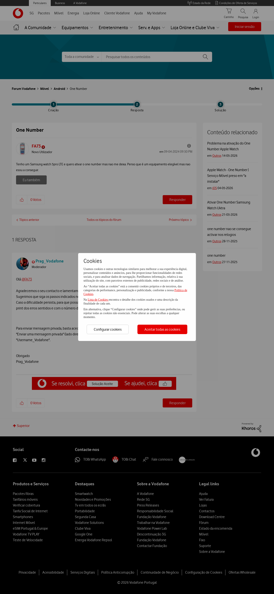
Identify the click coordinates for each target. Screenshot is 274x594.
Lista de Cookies (98, 299)
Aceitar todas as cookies (162, 329)
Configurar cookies (108, 329)
